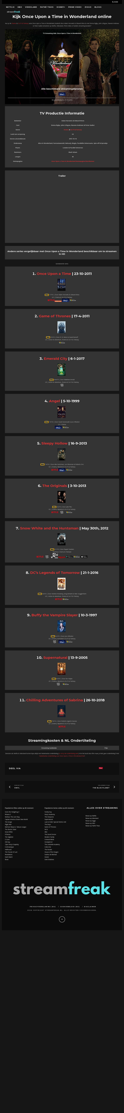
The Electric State (10, 829)
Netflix (10, 7)
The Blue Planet (101, 788)
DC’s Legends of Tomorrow (55, 572)
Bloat (6, 859)
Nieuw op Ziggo (90, 821)
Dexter (47, 857)
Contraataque (9, 847)
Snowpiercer (49, 842)
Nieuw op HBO (90, 823)
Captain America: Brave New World (16, 819)
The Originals (54, 486)
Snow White (9, 832)
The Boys (48, 824)
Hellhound (8, 849)
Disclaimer (90, 906)
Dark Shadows (49, 859)
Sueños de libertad (51, 854)
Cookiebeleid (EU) (70, 906)
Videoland (31, 7)
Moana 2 (8, 814)
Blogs (98, 7)
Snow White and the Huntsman (49, 528)
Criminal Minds (49, 839)
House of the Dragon (51, 852)
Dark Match (9, 857)
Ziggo (88, 7)
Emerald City (55, 358)
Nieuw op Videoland (91, 818)
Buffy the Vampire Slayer (54, 615)
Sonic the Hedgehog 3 (12, 812)
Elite (46, 832)
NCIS (46, 829)
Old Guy (7, 842)
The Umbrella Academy (52, 844)
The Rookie (48, 849)
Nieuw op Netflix (90, 816)
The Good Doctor (50, 834)
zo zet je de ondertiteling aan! (68, 753)
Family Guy (48, 812)
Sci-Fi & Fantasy (23, 23)
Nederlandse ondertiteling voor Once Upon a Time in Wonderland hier (62, 756)
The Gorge (8, 822)
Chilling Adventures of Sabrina (54, 700)
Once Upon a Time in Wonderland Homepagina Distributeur (72, 161)
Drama (14, 23)
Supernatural (55, 657)
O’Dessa (7, 834)
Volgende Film (104, 785)
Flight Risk (8, 824)
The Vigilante (9, 837)
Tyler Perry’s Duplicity (12, 844)
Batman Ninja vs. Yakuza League (15, 827)
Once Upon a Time (54, 274)
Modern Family (49, 837)
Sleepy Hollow (54, 443)
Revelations (8, 854)
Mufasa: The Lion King (12, 817)
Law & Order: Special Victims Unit (55, 822)
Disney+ (61, 7)
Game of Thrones (55, 316)
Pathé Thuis (47, 7)
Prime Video (75, 7)
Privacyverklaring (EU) (43, 906)
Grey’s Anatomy (50, 814)
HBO (20, 7)
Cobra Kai (48, 847)
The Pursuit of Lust (11, 852)
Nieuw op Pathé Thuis (92, 826)
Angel (54, 401)
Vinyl (17, 788)
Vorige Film (19, 785)
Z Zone (7, 839)
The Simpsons (49, 817)
